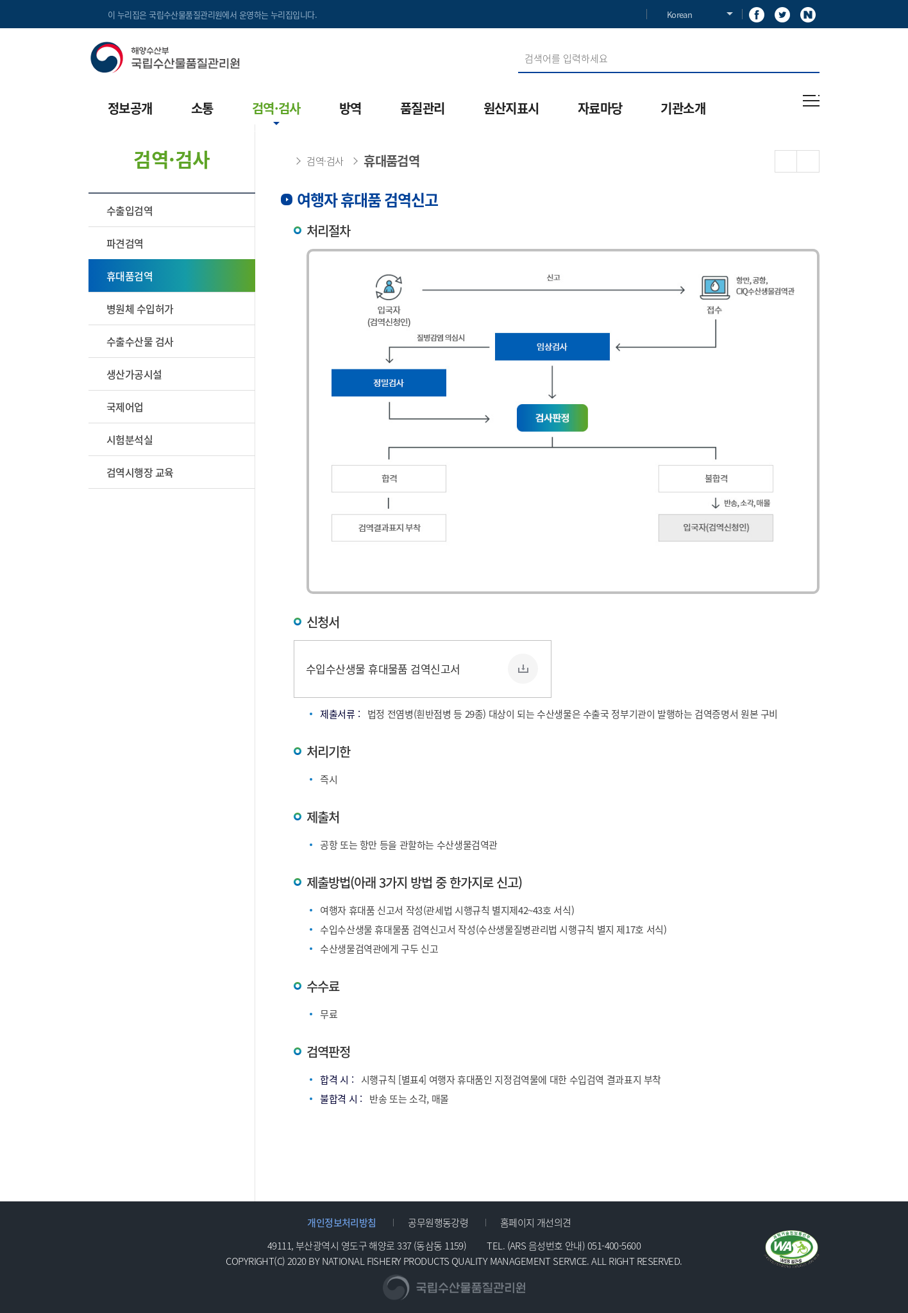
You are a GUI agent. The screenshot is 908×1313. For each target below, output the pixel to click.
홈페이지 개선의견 (535, 1222)
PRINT (808, 161)
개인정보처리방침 (341, 1222)
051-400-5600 (614, 1245)
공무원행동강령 (438, 1222)
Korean (679, 14)
